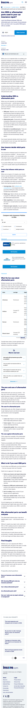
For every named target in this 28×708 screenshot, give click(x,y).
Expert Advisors (6, 658)
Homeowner (19, 226)
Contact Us (5, 662)
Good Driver (6, 229)
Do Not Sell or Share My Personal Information (19, 663)
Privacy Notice (17, 656)
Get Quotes (14, 252)
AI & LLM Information (8, 668)
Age (2, 220)
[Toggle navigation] (26, 2)
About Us (5, 656)
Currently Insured (7, 226)
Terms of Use (17, 658)
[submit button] (14, 234)
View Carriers (21, 32)
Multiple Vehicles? (20, 229)
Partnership (5, 664)
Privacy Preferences (18, 660)
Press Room (6, 666)
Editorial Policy (6, 660)
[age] (14, 222)
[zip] (7, 32)
